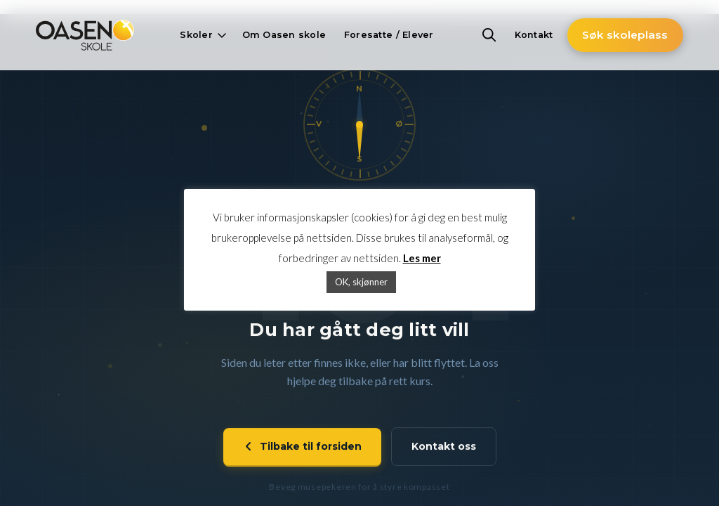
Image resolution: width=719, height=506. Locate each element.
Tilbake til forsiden (302, 448)
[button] (201, 35)
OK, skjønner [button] (361, 281)
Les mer (422, 258)
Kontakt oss (443, 448)
